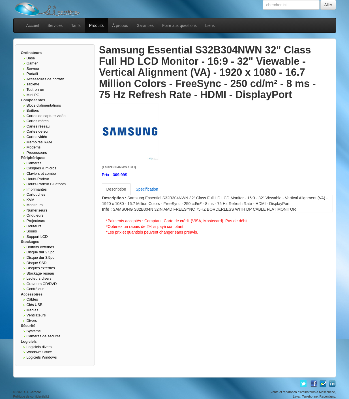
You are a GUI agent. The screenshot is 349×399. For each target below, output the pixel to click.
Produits (96, 25)
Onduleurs (35, 215)
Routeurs (34, 226)
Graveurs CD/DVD (42, 284)
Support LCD (37, 236)
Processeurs (37, 152)
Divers (32, 320)
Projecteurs (36, 221)
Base (31, 58)
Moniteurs (35, 205)
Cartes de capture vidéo (46, 116)
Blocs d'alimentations (44, 105)
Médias (32, 310)
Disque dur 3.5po (41, 257)
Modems (34, 147)
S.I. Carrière (32, 392)
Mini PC (33, 95)
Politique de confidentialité (31, 396)
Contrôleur (35, 289)
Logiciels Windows (42, 357)
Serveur (33, 68)
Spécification (147, 189)
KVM (31, 200)
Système (34, 331)
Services (55, 25)
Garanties (145, 25)
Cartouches (36, 194)
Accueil (32, 25)
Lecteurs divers (39, 278)
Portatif (32, 74)
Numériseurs (37, 210)
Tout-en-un (35, 89)
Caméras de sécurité (44, 336)
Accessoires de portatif (45, 79)
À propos (120, 25)
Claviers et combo (41, 173)
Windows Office (39, 352)
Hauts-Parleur (38, 179)
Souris (32, 231)
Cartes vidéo (37, 137)
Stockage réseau (40, 273)
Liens (210, 25)
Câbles (32, 299)
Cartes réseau (38, 126)
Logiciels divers (39, 347)
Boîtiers (33, 110)
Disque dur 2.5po (41, 252)
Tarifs (75, 25)
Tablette (33, 84)
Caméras (34, 163)
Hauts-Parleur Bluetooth (46, 184)
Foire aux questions (179, 25)
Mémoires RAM (39, 142)
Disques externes (41, 268)
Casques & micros (41, 168)
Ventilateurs (36, 315)
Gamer (32, 63)
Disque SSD (37, 263)
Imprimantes (37, 189)
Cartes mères (38, 121)
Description (116, 189)
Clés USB (34, 305)
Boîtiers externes (40, 247)
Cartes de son (38, 131)
